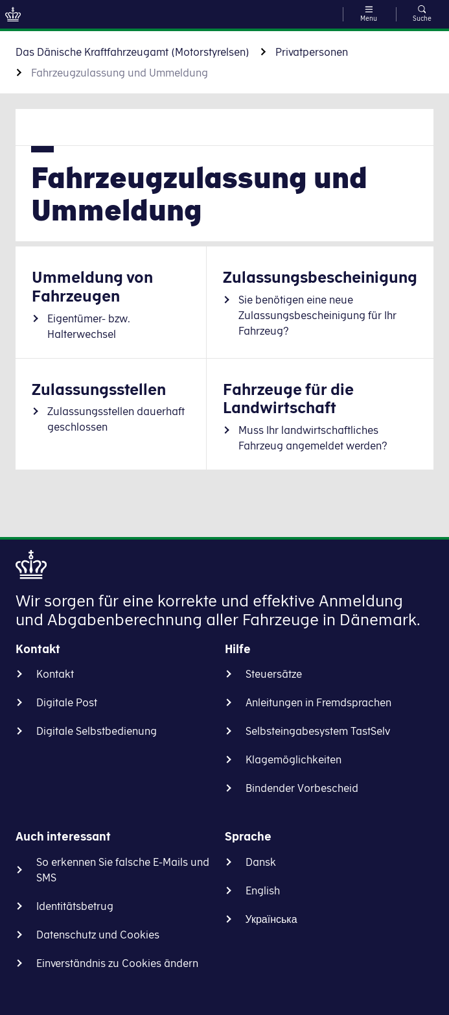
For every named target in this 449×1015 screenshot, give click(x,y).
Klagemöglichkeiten (293, 759)
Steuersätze (274, 674)
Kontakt (55, 674)
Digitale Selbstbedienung (96, 731)
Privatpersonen (311, 52)
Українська (271, 919)
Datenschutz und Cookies (97, 934)
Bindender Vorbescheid (302, 788)
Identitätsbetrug (74, 906)
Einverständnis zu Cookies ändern (117, 963)
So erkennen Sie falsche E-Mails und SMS (122, 869)
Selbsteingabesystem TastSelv (318, 731)
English (263, 890)
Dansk (261, 862)
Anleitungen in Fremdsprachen (318, 702)
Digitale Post (66, 702)
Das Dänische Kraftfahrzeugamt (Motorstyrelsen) (132, 52)
